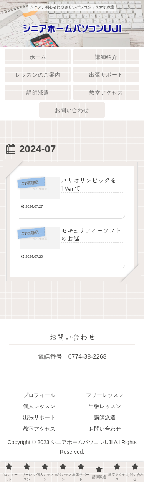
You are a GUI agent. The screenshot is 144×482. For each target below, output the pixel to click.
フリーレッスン (105, 395)
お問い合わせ (105, 429)
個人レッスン (39, 406)
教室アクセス (39, 429)
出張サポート (39, 417)
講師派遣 (105, 417)
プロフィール (39, 395)
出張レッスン (105, 406)
